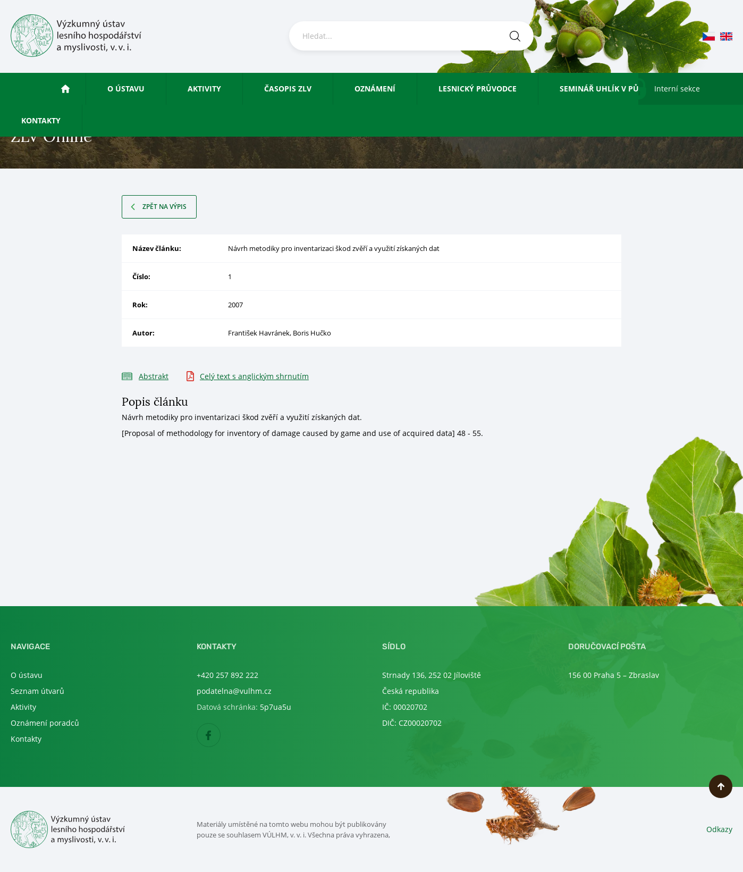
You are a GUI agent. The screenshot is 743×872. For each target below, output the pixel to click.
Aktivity (204, 88)
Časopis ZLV (287, 88)
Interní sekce (677, 88)
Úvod (75, 88)
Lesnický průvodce (477, 88)
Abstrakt (153, 376)
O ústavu (126, 88)
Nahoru (720, 786)
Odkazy (719, 829)
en (726, 36)
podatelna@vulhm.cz (234, 691)
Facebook (220, 736)
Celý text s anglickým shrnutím (254, 376)
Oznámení (374, 88)
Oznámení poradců (45, 723)
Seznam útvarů (37, 691)
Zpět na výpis (164, 206)
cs (709, 36)
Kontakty (41, 120)
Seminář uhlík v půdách (610, 88)
